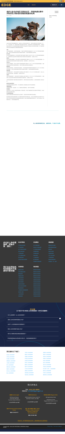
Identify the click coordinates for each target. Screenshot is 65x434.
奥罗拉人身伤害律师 (47, 370)
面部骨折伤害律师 (36, 294)
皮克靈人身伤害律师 (29, 360)
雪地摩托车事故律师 (37, 261)
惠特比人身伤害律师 (29, 364)
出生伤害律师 (21, 279)
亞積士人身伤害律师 (29, 362)
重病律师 (50, 249)
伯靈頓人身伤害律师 (29, 356)
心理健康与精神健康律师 (23, 290)
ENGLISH (34, 4)
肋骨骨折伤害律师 (36, 283)
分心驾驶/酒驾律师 (37, 249)
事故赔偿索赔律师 (51, 259)
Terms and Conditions (57, 426)
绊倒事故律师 (36, 253)
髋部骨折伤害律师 (36, 273)
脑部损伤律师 (21, 269)
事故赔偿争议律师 (51, 245)
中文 (28, 4)
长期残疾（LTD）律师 (52, 261)
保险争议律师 (51, 251)
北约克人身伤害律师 (10, 356)
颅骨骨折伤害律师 (36, 279)
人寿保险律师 (51, 257)
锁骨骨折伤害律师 (36, 285)
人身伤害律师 (21, 294)
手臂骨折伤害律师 (36, 277)
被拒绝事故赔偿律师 (52, 247)
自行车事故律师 (36, 245)
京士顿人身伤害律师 (29, 368)
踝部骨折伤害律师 (36, 269)
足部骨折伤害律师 (36, 290)
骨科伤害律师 (21, 281)
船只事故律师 (36, 259)
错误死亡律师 (21, 292)
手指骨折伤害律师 (36, 296)
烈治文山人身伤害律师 (11, 370)
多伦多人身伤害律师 (10, 354)
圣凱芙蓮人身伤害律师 (29, 372)
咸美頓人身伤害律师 (29, 370)
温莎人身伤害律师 (46, 362)
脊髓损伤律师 (21, 275)
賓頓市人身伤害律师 (10, 369)
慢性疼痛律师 (21, 288)
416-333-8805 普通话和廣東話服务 (7, 1)
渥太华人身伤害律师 (47, 364)
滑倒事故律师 (36, 251)
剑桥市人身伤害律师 (47, 358)
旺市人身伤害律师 (10, 364)
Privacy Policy (49, 426)
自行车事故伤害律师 (22, 249)
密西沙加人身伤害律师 (11, 366)
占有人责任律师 (51, 255)
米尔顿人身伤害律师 (29, 358)
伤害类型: (21, 267)
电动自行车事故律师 (37, 247)
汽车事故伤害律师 (21, 245)
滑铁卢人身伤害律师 (47, 354)
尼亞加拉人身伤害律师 (29, 374)
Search (56, 12)
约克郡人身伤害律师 (10, 358)
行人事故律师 (21, 247)
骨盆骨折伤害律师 (36, 292)
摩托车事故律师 (21, 251)
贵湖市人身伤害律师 (47, 356)
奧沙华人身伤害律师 (29, 366)
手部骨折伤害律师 (36, 288)
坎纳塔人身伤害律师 (47, 366)
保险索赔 (51, 242)
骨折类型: (36, 267)
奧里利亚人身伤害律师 (47, 374)
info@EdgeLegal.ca (19, 1)
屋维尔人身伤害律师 (29, 354)
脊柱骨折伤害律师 (36, 281)
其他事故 (36, 242)
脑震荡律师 (20, 273)
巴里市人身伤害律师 (47, 372)
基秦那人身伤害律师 (47, 352)
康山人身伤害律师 (10, 373)
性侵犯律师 (20, 296)
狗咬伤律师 (35, 255)
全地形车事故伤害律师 (22, 259)
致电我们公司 (54, 4)
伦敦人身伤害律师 (46, 360)
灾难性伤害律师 (21, 283)
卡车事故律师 (21, 253)
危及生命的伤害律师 (22, 285)
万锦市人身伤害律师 (29, 352)
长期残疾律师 (51, 253)
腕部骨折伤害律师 (36, 271)
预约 (61, 4)
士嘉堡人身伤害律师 (10, 362)
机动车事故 (21, 242)
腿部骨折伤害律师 (36, 275)
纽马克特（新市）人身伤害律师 (49, 368)
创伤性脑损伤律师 (21, 271)
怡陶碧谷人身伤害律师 (11, 360)
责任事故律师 (21, 257)
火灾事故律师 (36, 257)
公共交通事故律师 (21, 255)
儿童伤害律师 (21, 277)
